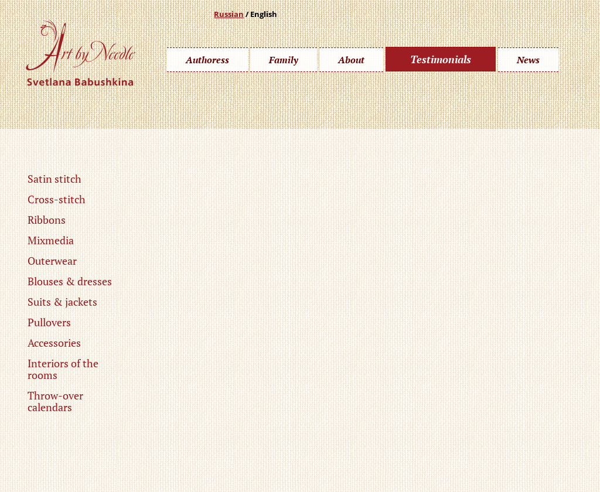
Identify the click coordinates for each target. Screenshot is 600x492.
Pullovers (49, 322)
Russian (229, 14)
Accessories (54, 343)
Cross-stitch (57, 199)
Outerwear (52, 261)
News (528, 59)
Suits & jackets (62, 302)
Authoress (207, 59)
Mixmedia (51, 240)
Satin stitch (54, 179)
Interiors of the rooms (63, 369)
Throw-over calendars (55, 401)
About (351, 59)
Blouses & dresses (70, 281)
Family (283, 59)
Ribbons (47, 220)
